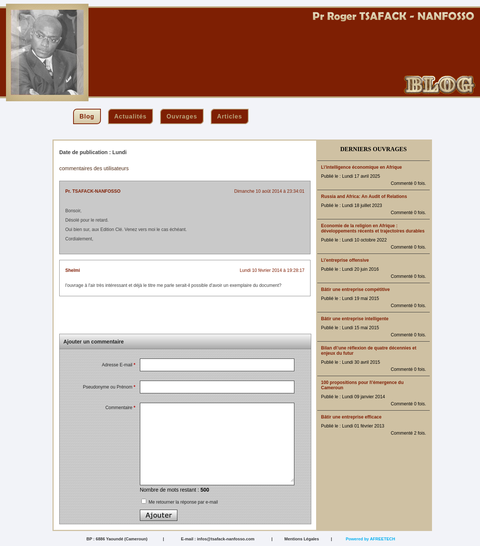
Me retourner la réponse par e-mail (179, 502)
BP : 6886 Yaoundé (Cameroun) (116, 539)
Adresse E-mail (118, 365)
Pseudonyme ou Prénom (109, 387)
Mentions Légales (301, 539)
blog (87, 116)
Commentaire (120, 407)
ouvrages (181, 116)
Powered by (370, 539)
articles (229, 116)
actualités (130, 116)
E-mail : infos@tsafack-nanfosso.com (217, 539)
